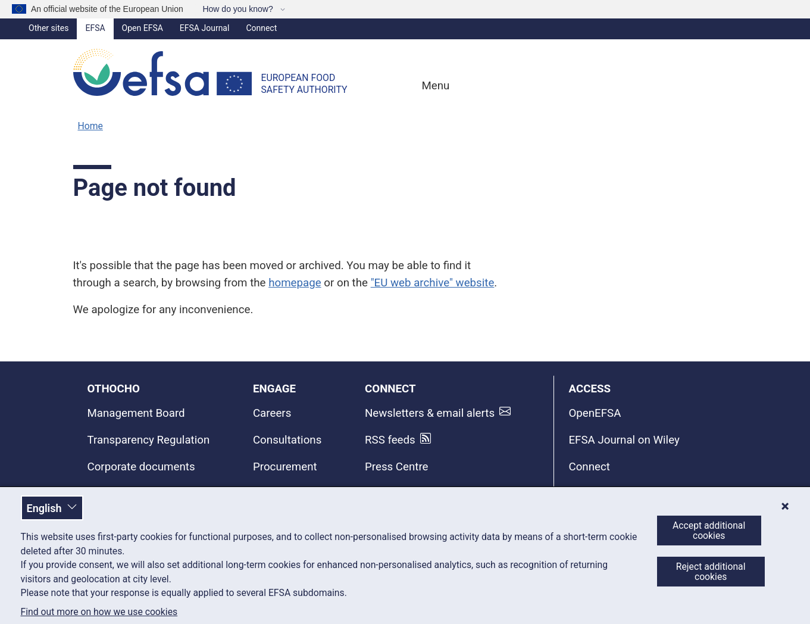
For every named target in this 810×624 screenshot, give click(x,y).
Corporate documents (141, 466)
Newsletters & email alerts (430, 413)
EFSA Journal (205, 28)
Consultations (287, 440)
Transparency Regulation (148, 440)
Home (90, 126)
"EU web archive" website (433, 282)
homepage (294, 282)
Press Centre (397, 466)
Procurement (285, 466)
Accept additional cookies (709, 530)
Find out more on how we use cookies (99, 612)
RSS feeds (390, 440)
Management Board (136, 413)
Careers (272, 413)
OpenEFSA (594, 413)
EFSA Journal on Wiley (623, 440)
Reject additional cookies (711, 571)
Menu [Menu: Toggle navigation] (434, 85)
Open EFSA (142, 28)
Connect (261, 28)
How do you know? (238, 9)
